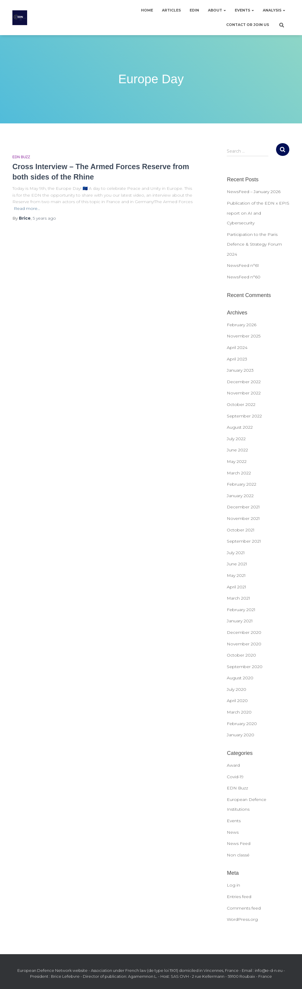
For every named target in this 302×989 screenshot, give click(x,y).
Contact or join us (247, 24)
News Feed (238, 843)
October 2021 (241, 530)
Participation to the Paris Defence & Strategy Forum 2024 (254, 244)
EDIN (194, 10)
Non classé (238, 855)
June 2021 (237, 564)
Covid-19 (235, 776)
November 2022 (244, 393)
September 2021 (244, 541)
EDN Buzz (21, 157)
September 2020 (244, 666)
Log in (233, 885)
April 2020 (237, 700)
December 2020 (244, 632)
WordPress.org (242, 919)
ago (44, 218)
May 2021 (236, 575)
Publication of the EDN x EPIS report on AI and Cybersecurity (258, 213)
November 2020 (244, 644)
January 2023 (240, 370)
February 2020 (242, 723)
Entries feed (239, 896)
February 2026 (241, 324)
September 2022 (244, 416)
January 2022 (240, 495)
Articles (171, 10)
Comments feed (244, 908)
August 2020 (240, 677)
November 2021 (243, 518)
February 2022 (241, 484)
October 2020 (241, 655)
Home (147, 10)
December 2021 (243, 507)
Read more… (27, 208)
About (217, 10)
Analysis (274, 10)
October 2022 (241, 404)
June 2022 (237, 450)
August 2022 (240, 427)
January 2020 (240, 734)
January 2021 (240, 621)
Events (244, 10)
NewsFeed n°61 (243, 265)
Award (233, 765)
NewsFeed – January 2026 (253, 191)
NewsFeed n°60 (243, 277)
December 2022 (244, 381)
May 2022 (237, 461)
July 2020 (236, 689)
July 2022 (236, 438)
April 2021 (236, 587)
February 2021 (241, 609)
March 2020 (239, 712)
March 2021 (238, 598)
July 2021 (236, 552)
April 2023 (237, 359)
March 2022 (239, 473)
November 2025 (243, 336)
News (233, 832)
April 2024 (237, 347)
